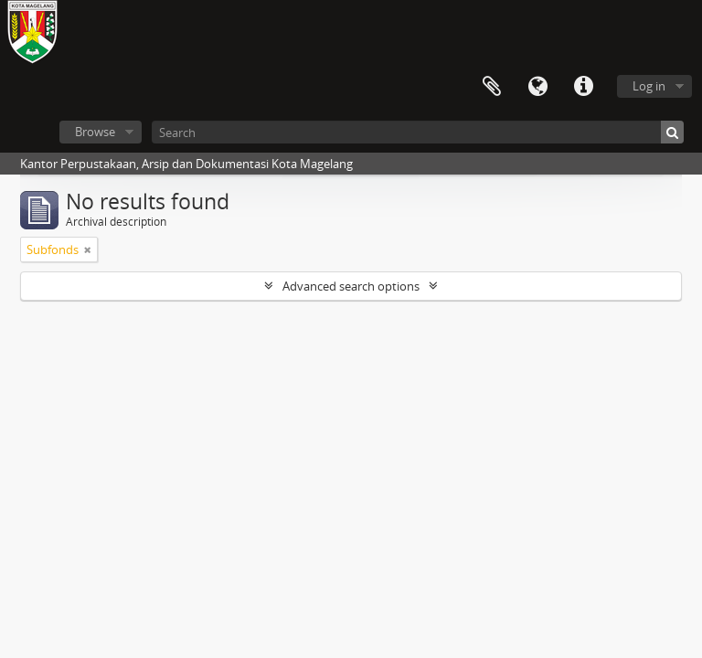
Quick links (583, 87)
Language (537, 87)
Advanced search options (351, 286)
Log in (649, 86)
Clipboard (492, 87)
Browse (95, 131)
